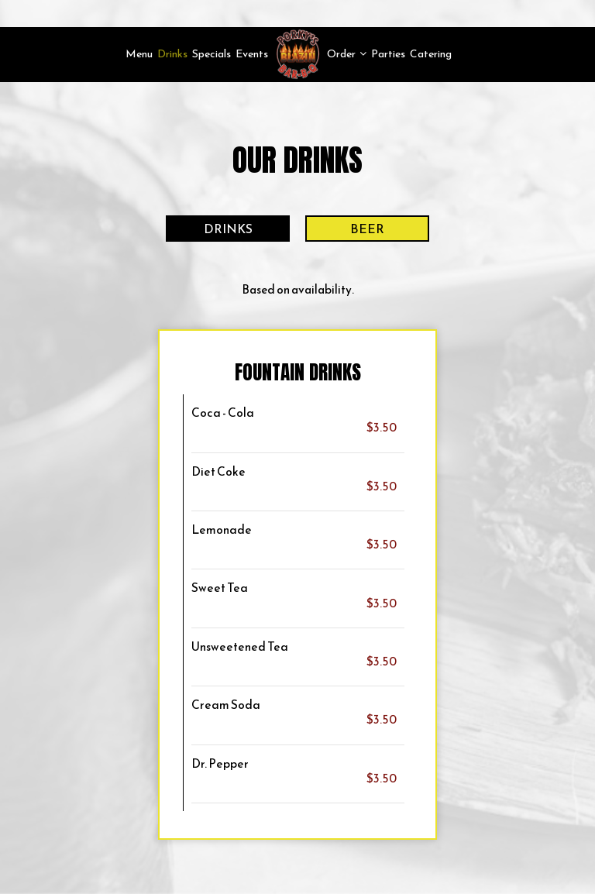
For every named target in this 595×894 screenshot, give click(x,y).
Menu (139, 54)
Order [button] (346, 54)
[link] (297, 54)
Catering (431, 54)
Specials (211, 54)
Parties (388, 54)
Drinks (172, 54)
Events (252, 54)
